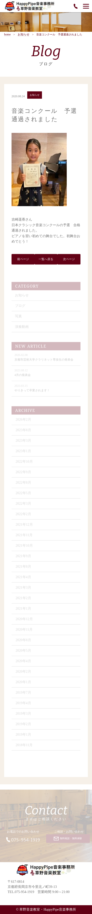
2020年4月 (23, 662)
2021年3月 (23, 589)
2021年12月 (24, 526)
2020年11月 (24, 631)
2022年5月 (23, 494)
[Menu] (86, 6)
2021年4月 (23, 578)
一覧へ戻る (46, 260)
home (7, 34)
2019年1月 (23, 736)
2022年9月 (23, 473)
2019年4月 (23, 704)
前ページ (23, 260)
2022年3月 (23, 505)
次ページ (69, 260)
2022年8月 (23, 484)
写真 (18, 317)
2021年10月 (24, 547)
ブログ (20, 307)
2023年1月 (23, 452)
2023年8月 (23, 431)
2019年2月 (23, 725)
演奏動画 (22, 328)
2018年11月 (24, 746)
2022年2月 (23, 515)
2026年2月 (23, 421)
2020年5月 (23, 652)
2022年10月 (24, 463)
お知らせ (23, 34)
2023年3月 (23, 442)
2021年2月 (23, 599)
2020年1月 (23, 683)
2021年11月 (24, 536)
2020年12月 (24, 620)
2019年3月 (23, 715)
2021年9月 (23, 557)
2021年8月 (23, 568)
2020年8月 (23, 641)
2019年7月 (23, 694)
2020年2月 (23, 673)
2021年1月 (23, 610)
